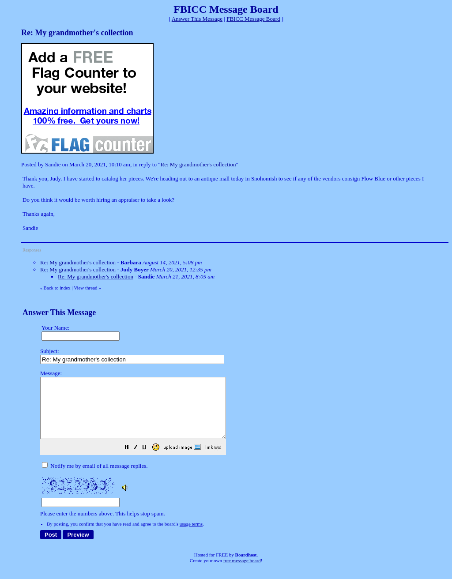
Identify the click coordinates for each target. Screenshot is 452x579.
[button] (148, 460)
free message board (242, 572)
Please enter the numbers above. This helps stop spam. (241, 449)
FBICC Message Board (253, 18)
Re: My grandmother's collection (198, 164)
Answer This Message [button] (197, 18)
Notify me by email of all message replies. (94, 477)
